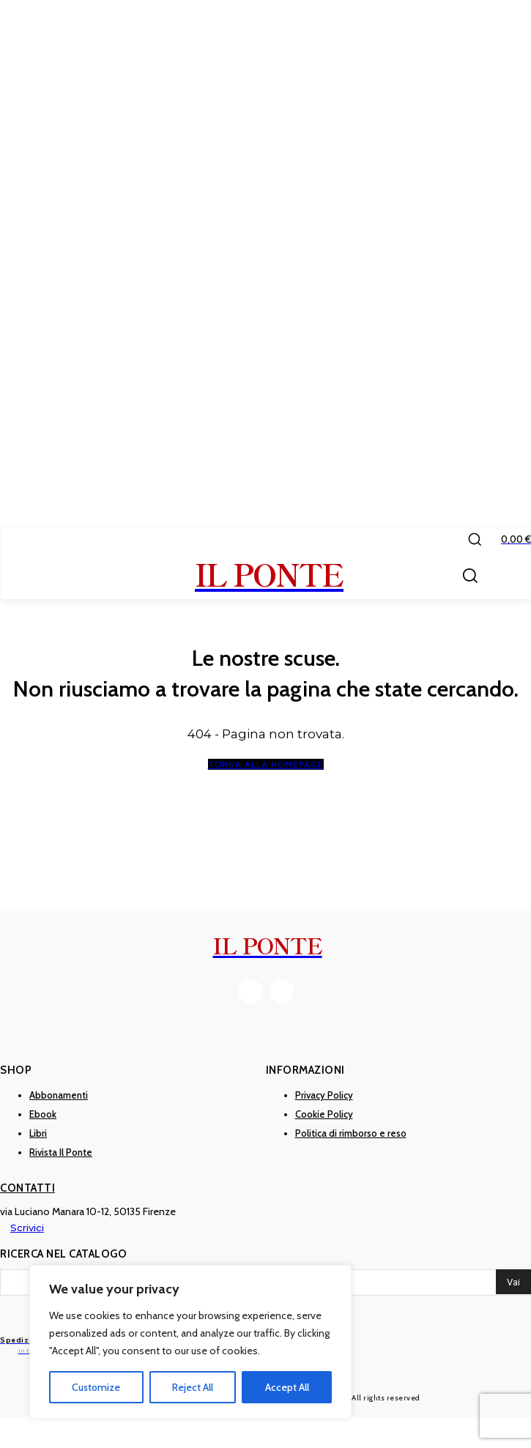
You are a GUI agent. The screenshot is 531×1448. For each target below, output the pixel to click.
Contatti (27, 1188)
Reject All (192, 1387)
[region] (190, 1342)
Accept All (287, 1387)
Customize (96, 1387)
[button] (474, 539)
